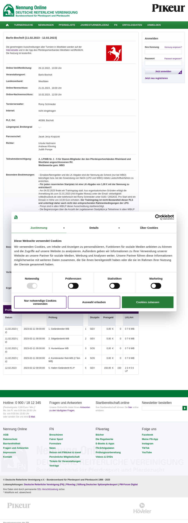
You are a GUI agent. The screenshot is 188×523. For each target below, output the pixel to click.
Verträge (54, 462)
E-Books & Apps (105, 440)
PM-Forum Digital (129, 481)
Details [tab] (94, 227)
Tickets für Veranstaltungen (65, 458)
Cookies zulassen (147, 302)
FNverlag (71, 481)
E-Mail (32, 413)
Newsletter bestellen (157, 399)
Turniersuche (23, 25)
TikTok (145, 444)
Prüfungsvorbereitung (108, 449)
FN (115, 25)
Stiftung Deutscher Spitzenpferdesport (97, 481)
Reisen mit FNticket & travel (65, 449)
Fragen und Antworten (15, 444)
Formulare (55, 440)
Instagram (147, 440)
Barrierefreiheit (11, 440)
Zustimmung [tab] (39, 227)
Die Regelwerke (104, 436)
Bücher (100, 431)
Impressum (9, 449)
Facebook (147, 431)
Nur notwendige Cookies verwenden (40, 302)
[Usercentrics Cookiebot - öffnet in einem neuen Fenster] (158, 217)
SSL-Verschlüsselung (47, 486)
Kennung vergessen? (173, 47)
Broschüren (56, 431)
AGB (5, 431)
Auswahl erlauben (94, 302)
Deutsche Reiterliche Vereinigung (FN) (44, 481)
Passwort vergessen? (173, 59)
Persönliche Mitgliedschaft (64, 453)
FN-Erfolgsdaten (105, 444)
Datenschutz (10, 436)
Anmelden (154, 25)
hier (130, 404)
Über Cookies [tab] (149, 227)
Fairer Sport (56, 436)
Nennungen (46, 25)
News (52, 444)
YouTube (147, 449)
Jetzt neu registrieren (156, 78)
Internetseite (12, 50)
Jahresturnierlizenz (94, 25)
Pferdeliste (67, 25)
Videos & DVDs (104, 453)
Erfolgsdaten (132, 25)
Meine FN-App (150, 436)
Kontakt (7, 453)
